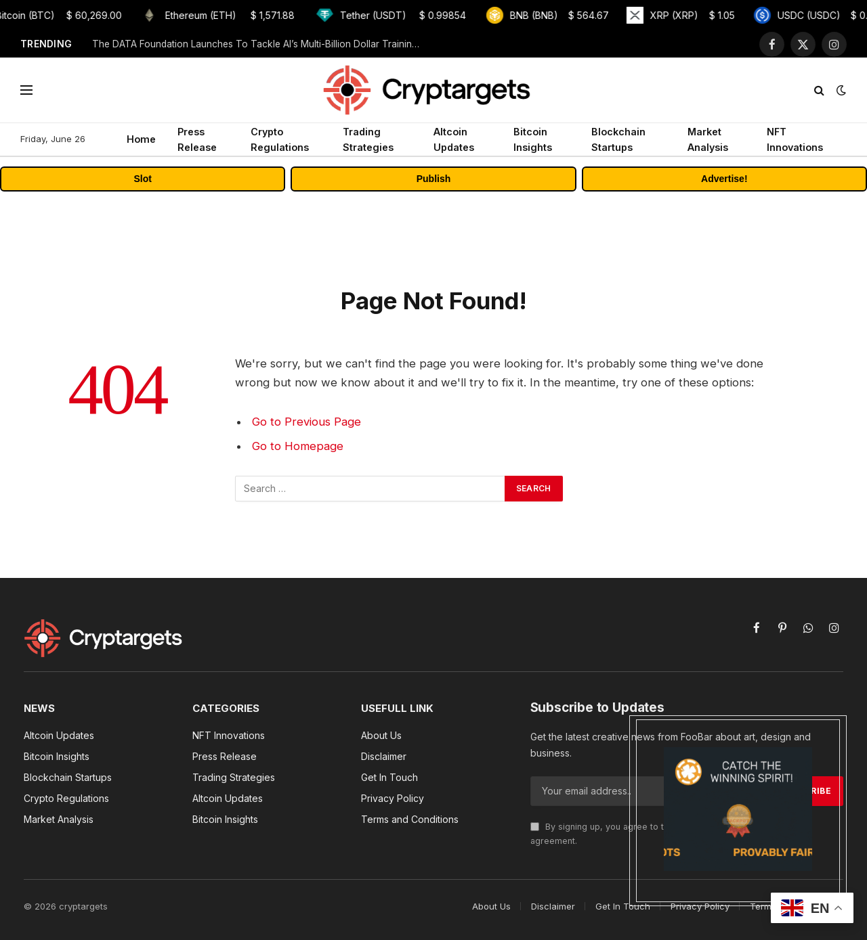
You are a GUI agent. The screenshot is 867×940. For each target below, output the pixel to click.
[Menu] (26, 90)
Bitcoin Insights (532, 139)
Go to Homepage (297, 446)
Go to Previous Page (306, 421)
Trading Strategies (368, 139)
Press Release (197, 139)
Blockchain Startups (618, 139)
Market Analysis (708, 139)
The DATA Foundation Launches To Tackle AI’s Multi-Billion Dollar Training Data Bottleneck (261, 44)
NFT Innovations (795, 139)
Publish (434, 178)
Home (141, 139)
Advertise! (724, 178)
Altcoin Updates (454, 139)
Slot (142, 178)
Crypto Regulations (280, 139)
